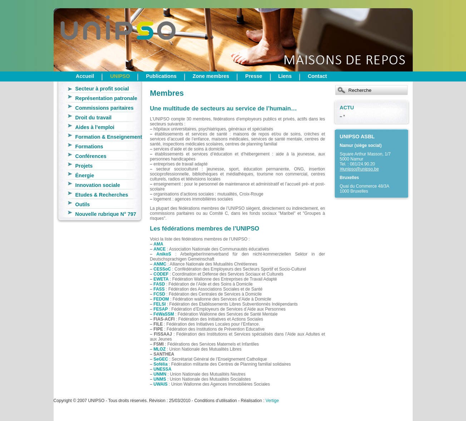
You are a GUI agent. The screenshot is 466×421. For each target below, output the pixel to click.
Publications (161, 76)
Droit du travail (93, 117)
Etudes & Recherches (101, 195)
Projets (84, 166)
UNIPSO (120, 76)
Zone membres (211, 76)
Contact (317, 76)
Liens (285, 76)
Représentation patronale (106, 98)
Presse (253, 76)
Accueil (85, 76)
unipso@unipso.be (361, 169)
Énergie (84, 175)
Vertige (272, 400)
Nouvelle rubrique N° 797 (106, 214)
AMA (158, 244)
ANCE (160, 249)
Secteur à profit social (102, 88)
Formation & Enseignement (108, 137)
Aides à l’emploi (95, 127)
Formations (89, 146)
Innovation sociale (97, 185)
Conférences (90, 156)
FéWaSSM (164, 314)
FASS (159, 289)
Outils (82, 204)
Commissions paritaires (104, 108)
